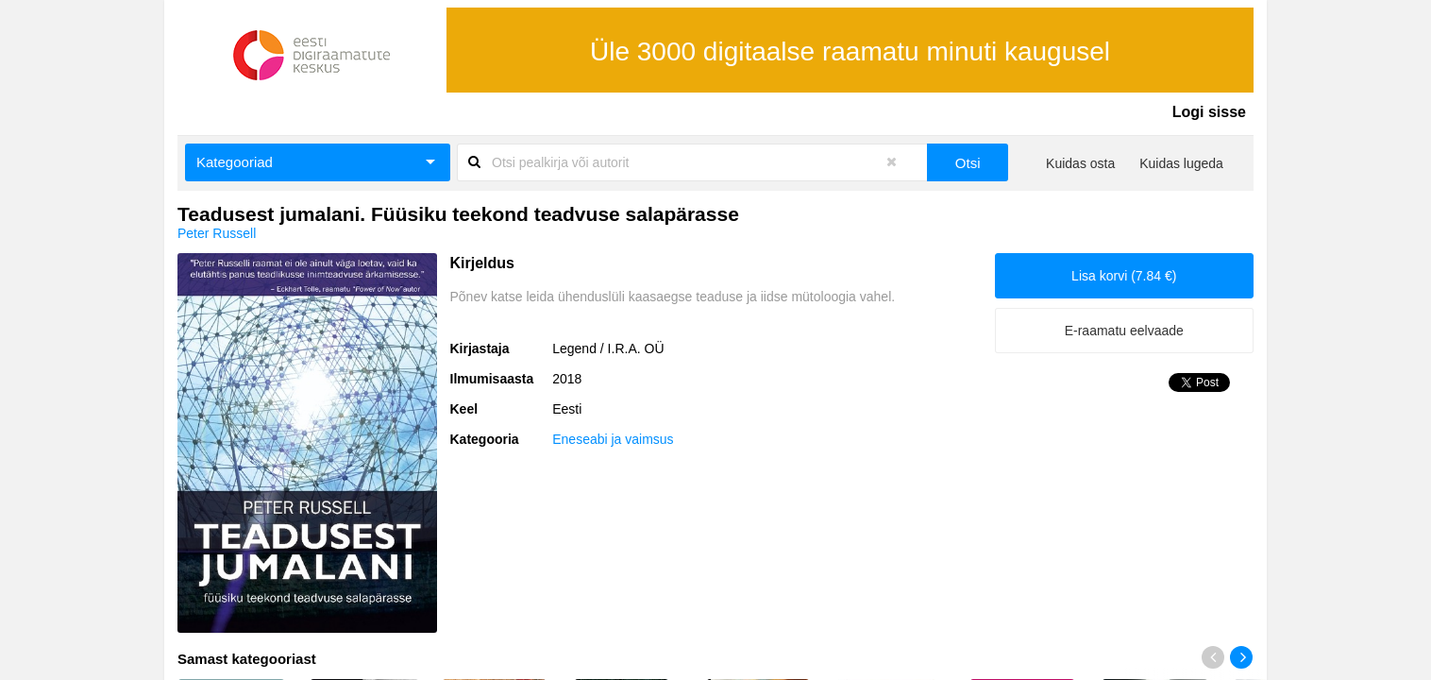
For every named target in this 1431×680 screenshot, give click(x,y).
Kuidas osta (1080, 163)
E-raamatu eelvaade (1124, 330)
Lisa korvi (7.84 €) (1123, 275)
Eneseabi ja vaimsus (612, 439)
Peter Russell (216, 233)
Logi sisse (1209, 112)
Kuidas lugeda (1181, 163)
